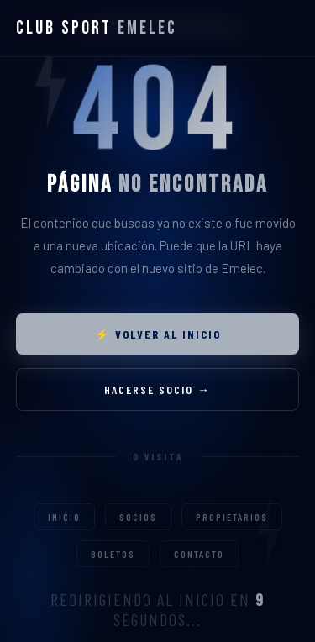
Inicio (64, 528)
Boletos (113, 565)
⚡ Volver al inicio (158, 336)
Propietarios (232, 528)
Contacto (199, 565)
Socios (138, 528)
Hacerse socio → (157, 392)
